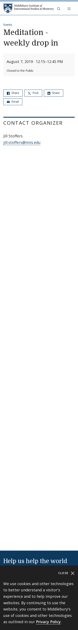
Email (13, 102)
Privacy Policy (48, 621)
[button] (59, 8)
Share (13, 93)
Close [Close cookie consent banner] (66, 573)
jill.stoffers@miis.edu (22, 142)
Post (33, 93)
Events (7, 25)
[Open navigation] (69, 8)
